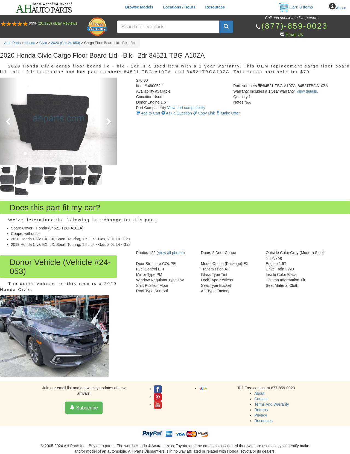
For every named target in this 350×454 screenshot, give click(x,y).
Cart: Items (296, 7)
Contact (260, 399)
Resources (215, 7)
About (341, 8)
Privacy (260, 415)
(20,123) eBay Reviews (57, 23)
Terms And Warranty (271, 404)
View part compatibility (186, 107)
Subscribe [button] (84, 408)
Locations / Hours (179, 7)
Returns (261, 410)
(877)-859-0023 (294, 26)
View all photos (170, 252)
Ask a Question (176, 113)
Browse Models (139, 7)
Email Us (294, 34)
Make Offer (228, 113)
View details (306, 91)
